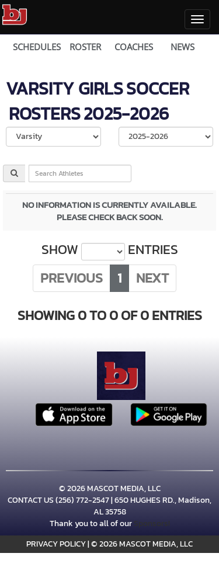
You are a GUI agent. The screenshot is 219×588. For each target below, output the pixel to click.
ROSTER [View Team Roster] (85, 47)
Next (152, 278)
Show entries (109, 250)
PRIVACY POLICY (56, 544)
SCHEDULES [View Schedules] (37, 47)
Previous (71, 278)
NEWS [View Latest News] (182, 47)
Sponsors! (152, 523)
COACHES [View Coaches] (133, 47)
